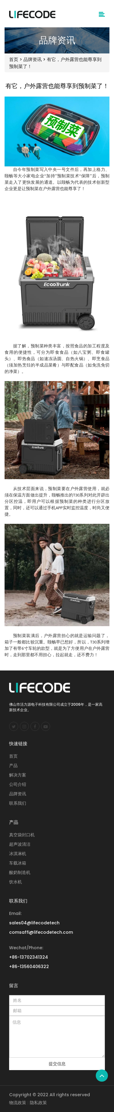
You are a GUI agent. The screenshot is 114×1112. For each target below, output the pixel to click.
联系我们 (17, 803)
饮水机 (15, 882)
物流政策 (17, 1103)
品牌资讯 (32, 59)
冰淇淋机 (17, 854)
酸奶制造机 (19, 872)
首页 (13, 59)
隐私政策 (38, 1103)
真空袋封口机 (22, 835)
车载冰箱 (17, 863)
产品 (13, 765)
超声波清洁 (19, 844)
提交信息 (57, 1064)
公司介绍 (17, 784)
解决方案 (17, 775)
